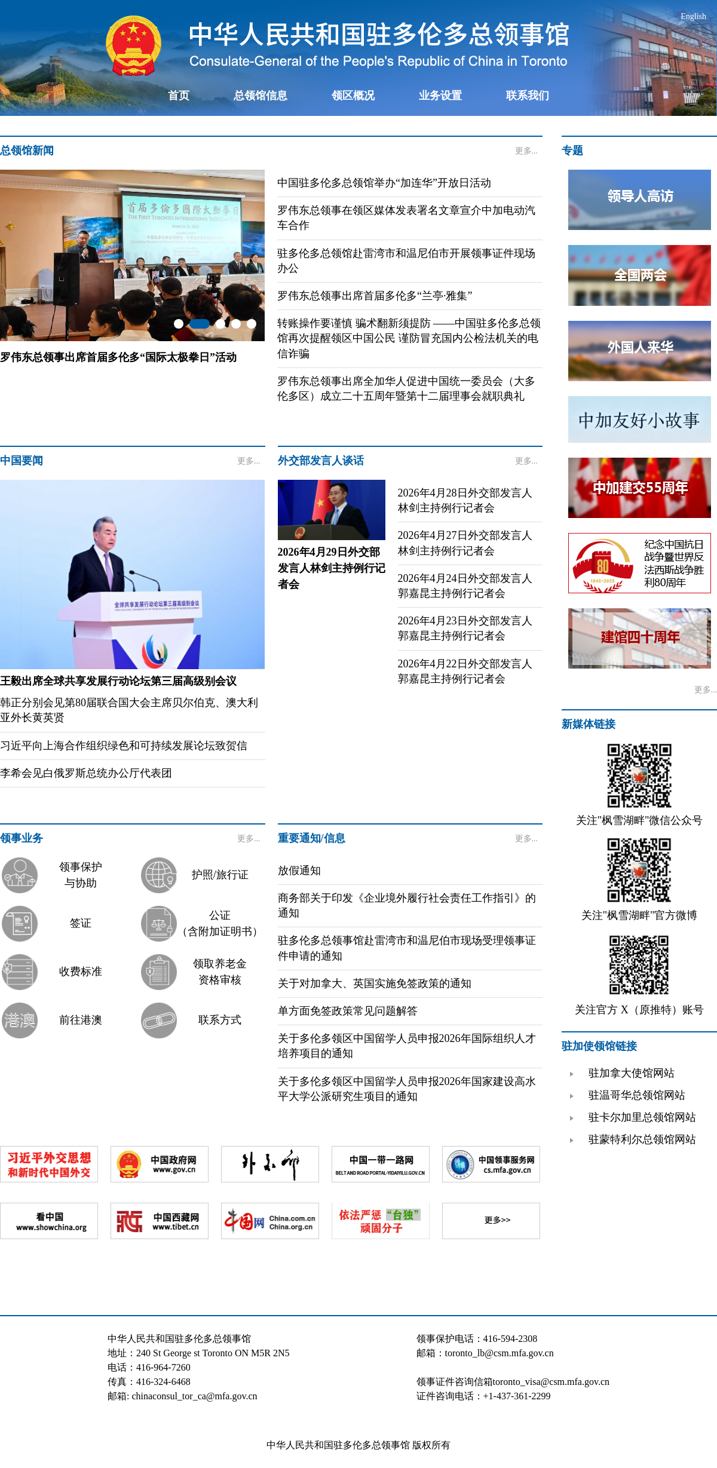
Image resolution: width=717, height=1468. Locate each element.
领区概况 (353, 96)
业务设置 (440, 96)
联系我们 (527, 96)
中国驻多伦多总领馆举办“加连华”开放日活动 (384, 183)
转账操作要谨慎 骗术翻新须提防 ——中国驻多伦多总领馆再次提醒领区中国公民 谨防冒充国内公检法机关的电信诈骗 (409, 338)
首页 (178, 96)
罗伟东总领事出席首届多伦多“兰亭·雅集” (374, 296)
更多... (526, 150)
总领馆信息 (260, 96)
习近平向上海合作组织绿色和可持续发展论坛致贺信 (123, 746)
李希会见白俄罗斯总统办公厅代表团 (86, 773)
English (693, 16)
